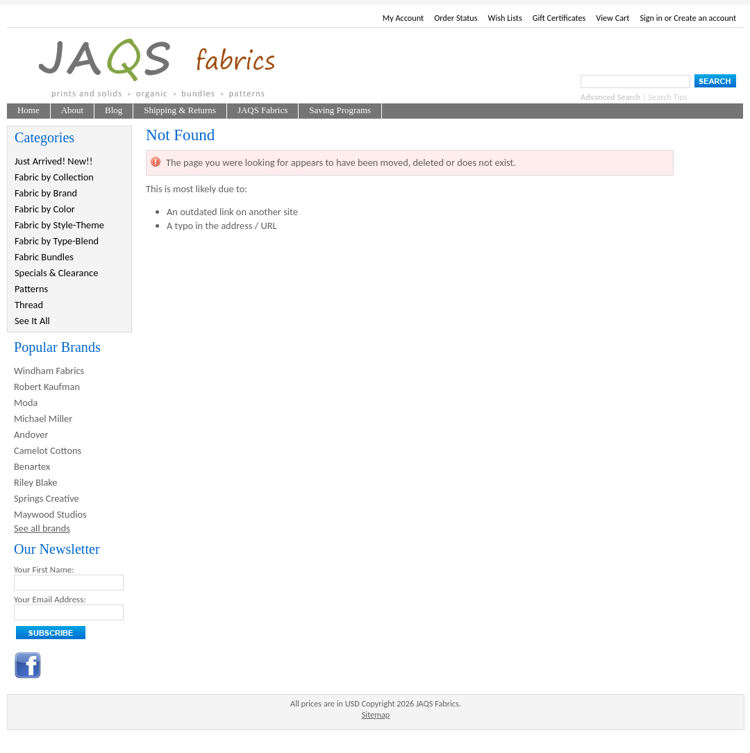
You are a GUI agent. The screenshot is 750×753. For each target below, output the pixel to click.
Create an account (705, 17)
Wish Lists (505, 17)
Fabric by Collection (54, 177)
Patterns (31, 288)
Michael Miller (43, 418)
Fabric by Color (45, 209)
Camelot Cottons (47, 450)
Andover (31, 434)
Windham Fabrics (49, 370)
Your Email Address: (50, 599)
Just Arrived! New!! (53, 161)
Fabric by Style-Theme (59, 225)
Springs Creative (46, 498)
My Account (403, 17)
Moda (26, 402)
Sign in (651, 17)
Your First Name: (44, 569)
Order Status (455, 17)
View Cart (612, 17)
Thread (29, 304)
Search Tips (668, 97)
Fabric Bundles (44, 257)
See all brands (42, 528)
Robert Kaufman (47, 386)
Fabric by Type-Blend (57, 241)
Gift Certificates (559, 17)
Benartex (32, 466)
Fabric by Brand (46, 193)
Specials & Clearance (56, 272)
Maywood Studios (50, 514)
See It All (32, 320)
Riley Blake (36, 482)
